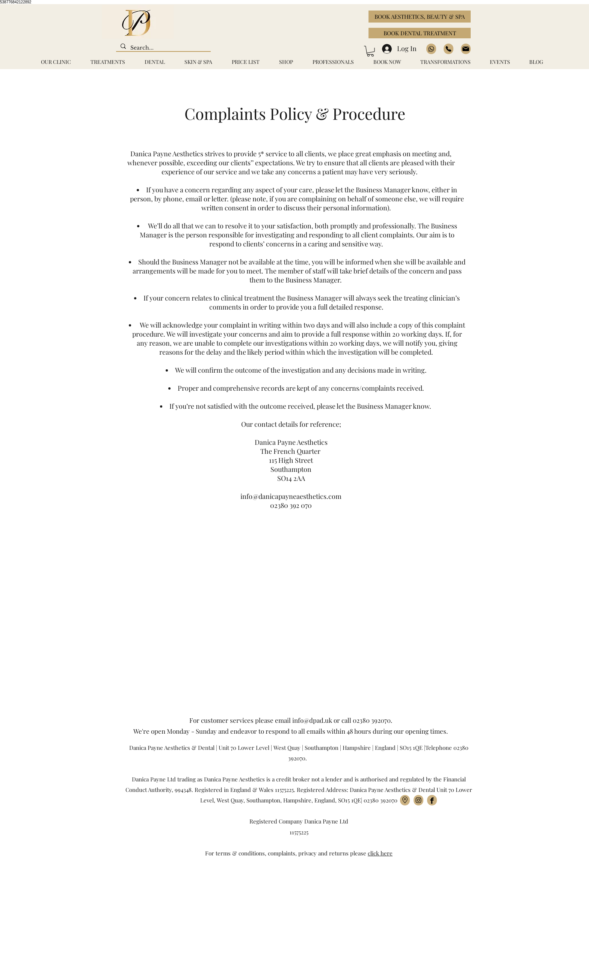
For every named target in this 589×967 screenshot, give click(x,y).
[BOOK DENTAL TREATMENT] (420, 33)
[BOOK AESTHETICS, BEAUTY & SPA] (420, 17)
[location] (405, 800)
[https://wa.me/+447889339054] (431, 49)
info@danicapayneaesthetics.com (290, 496)
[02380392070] (448, 49)
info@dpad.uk (312, 720)
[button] (370, 51)
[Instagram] (418, 800)
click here (380, 853)
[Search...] (162, 48)
